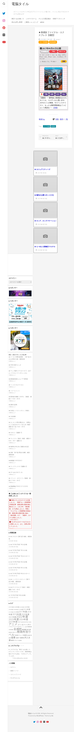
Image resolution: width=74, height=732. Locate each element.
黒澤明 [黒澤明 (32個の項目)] (20, 640)
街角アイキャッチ (59, 19)
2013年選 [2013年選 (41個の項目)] (20, 609)
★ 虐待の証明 (13, 404)
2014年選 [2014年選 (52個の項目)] (27, 609)
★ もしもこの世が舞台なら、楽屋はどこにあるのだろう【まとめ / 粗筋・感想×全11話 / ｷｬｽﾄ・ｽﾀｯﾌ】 (20, 424)
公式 (44, 51)
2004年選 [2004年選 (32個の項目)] (21, 607)
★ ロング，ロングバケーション (45, 221)
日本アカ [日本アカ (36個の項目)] (14, 632)
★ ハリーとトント (14, 391)
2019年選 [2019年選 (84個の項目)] (16, 614)
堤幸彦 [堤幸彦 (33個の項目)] (10, 632)
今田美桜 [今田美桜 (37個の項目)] (11, 629)
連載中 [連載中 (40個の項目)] (18, 638)
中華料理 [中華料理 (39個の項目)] (29, 627)
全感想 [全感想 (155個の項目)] (18, 629)
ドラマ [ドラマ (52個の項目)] (18, 627)
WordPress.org (15, 678)
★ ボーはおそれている (15, 472)
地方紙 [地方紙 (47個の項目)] (29, 629)
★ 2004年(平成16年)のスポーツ (20, 573)
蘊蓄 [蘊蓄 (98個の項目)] (13, 637)
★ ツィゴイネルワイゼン (16, 385)
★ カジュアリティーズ (42, 169)
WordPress (40, 716)
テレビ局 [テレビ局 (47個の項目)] (26, 624)
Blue (64, 94)
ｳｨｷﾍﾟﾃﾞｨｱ (62, 51)
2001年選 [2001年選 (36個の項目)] (11, 607)
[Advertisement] (20, 264)
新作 (61, 119)
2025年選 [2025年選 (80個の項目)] (13, 622)
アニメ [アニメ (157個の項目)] (13, 624)
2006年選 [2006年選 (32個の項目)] (11, 609)
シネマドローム (31, 19)
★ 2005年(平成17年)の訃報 (18, 544)
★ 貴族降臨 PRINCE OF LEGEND (18, 486)
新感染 (53, 126)
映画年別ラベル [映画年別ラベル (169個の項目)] (20, 633)
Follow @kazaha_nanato (20, 658)
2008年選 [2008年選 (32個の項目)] (15, 609)
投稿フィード (14, 670)
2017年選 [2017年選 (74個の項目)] (23, 612)
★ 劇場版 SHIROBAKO (15, 460)
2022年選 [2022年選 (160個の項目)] (22, 616)
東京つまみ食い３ (18, 19)
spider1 (58, 39)
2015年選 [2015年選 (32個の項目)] (11, 612)
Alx (52, 716)
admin (42, 22)
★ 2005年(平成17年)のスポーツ (20, 556)
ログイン (13, 667)
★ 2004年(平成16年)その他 (18, 567)
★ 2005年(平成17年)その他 (18, 550)
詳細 (63, 61)
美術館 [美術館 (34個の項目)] (28, 635)
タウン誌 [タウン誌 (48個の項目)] (20, 624)
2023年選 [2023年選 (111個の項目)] (14, 619)
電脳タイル (20, 4)
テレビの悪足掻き (45, 19)
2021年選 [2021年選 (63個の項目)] (12, 617)
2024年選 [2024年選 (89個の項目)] (23, 619)
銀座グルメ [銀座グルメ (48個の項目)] (14, 640)
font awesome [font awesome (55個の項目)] (23, 622)
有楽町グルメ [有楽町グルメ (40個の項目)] (18, 635)
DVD (57, 94)
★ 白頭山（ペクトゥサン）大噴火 (19, 410)
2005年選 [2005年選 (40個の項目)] (26, 607)
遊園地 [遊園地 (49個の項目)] (22, 638)
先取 (57, 119)
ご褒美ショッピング (31, 22)
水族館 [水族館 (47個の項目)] (25, 635)
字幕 (46, 94)
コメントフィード (15, 674)
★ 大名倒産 (12, 416)
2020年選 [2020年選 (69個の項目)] (25, 614)
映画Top (42, 119)
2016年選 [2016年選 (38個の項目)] (16, 612)
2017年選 (46, 126)
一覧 (66, 119)
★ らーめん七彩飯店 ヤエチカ (44, 247)
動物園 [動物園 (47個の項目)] (24, 629)
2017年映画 (44, 42)
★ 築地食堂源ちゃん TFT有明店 (18, 379)
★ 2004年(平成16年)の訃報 (18, 562)
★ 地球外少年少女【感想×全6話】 (19, 446)
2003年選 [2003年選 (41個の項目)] (16, 607)
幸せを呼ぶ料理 (17, 22)
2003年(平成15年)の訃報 (17, 595)
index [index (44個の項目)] (29, 622)
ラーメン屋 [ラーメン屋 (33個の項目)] (23, 627)
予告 (53, 51)
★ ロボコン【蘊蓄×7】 (16, 432)
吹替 (52, 94)
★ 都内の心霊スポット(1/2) (44, 195)
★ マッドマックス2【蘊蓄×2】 (18, 466)
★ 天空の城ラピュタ (15, 365)
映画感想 (53, 42)
